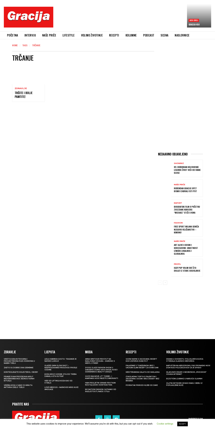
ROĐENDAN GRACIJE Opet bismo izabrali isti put (185, 190)
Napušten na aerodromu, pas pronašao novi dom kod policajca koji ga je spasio (188, 367)
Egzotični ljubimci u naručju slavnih (184, 379)
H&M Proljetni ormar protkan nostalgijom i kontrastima (100, 384)
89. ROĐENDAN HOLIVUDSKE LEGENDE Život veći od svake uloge (187, 169)
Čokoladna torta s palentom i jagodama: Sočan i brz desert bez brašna (142, 379)
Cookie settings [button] (165, 423)
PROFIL (177, 264)
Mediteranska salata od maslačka (142, 372)
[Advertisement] (120, 19)
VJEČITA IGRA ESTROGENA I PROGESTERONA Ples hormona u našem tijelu (19, 361)
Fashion (178, 223)
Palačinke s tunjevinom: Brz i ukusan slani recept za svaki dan (142, 367)
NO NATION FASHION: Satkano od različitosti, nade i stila (100, 390)
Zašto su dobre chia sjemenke (18, 368)
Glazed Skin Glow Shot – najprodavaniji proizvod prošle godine (60, 368)
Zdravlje (21, 88)
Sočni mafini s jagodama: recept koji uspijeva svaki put (141, 360)
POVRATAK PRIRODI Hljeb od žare (142, 385)
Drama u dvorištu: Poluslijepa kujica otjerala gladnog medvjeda (184, 360)
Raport (178, 203)
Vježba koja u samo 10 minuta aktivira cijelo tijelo (18, 386)
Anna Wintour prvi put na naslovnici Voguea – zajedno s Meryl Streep (100, 361)
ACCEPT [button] (182, 424)
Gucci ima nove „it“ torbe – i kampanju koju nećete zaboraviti (101, 377)
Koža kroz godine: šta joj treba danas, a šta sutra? (60, 375)
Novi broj (194, 20)
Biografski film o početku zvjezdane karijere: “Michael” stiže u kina (187, 209)
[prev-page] (160, 283)
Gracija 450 (194, 24)
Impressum (195, 418)
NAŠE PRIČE (179, 185)
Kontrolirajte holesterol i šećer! (21, 372)
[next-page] (165, 283)
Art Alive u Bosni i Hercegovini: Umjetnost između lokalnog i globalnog (186, 249)
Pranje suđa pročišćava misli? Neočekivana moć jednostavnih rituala (19, 379)
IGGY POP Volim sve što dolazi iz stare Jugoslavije (187, 269)
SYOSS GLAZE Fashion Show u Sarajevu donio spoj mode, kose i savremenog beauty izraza (101, 370)
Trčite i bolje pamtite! (23, 95)
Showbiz (179, 163)
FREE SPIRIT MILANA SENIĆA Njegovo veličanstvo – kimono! (186, 229)
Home (15, 45)
